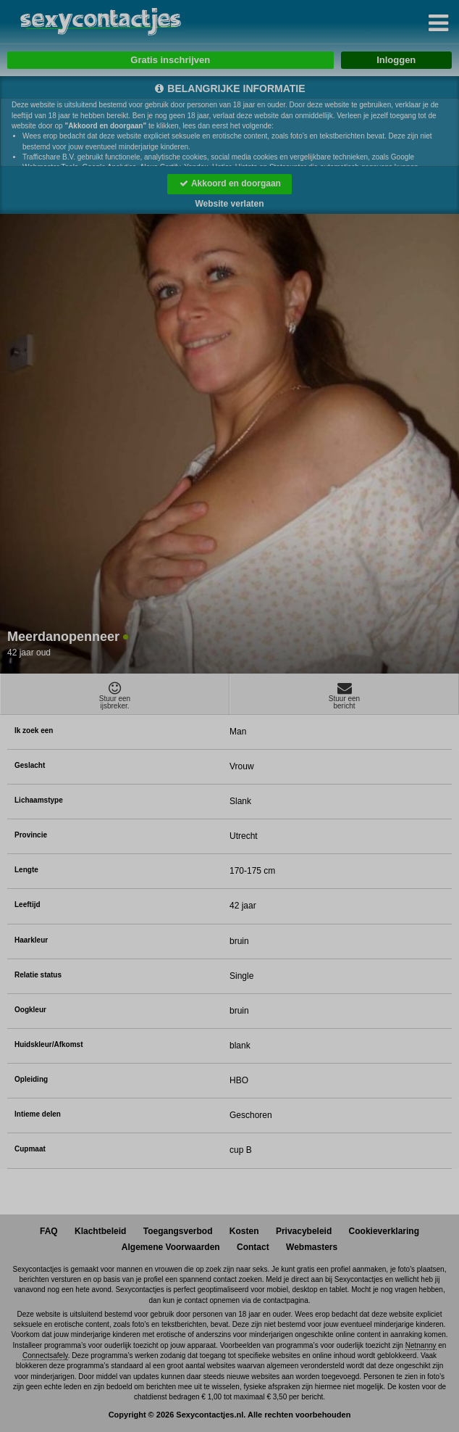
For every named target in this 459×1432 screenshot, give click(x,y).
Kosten (244, 1231)
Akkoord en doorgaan (229, 183)
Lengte (26, 870)
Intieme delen (37, 1114)
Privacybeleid (304, 1231)
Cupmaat (30, 1149)
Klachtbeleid (100, 1231)
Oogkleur (30, 1010)
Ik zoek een (33, 730)
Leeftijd (27, 905)
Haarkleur (31, 940)
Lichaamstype (38, 800)
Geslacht (29, 765)
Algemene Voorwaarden (171, 1247)
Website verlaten (229, 204)
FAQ (49, 1231)
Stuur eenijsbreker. (114, 695)
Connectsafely (45, 1355)
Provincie (30, 835)
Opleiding (31, 1079)
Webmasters (311, 1247)
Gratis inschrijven (170, 59)
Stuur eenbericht (344, 695)
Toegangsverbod (178, 1231)
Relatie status (38, 975)
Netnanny (421, 1345)
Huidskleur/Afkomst (48, 1044)
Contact (253, 1247)
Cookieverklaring (384, 1231)
